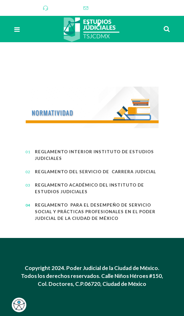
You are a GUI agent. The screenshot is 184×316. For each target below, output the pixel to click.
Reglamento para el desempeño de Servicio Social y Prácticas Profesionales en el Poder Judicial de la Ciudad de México (88, 211)
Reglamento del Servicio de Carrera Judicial (95, 171)
